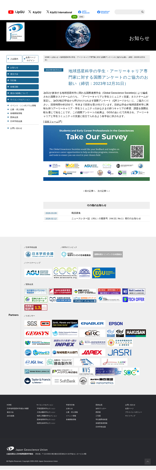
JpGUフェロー (101, 409)
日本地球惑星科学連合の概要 (18, 409)
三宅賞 (98, 416)
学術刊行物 (70, 405)
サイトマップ (130, 416)
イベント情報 (71, 416)
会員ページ (129, 409)
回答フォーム (53, 122)
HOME (47, 58)
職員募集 (76, 213)
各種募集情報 (16, 114)
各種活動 (14, 87)
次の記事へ (104, 191)
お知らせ (14, 68)
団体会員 (14, 118)
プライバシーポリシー (133, 412)
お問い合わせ (16, 129)
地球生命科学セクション (46, 423)
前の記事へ (89, 191)
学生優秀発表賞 (101, 420)
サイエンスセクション (20, 100)
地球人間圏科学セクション (47, 416)
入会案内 (14, 59)
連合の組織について (19, 93)
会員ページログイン (31, 59)
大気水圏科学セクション (46, 412)
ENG (81, 17)
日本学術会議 (16, 122)
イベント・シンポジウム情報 (23, 106)
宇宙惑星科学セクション (46, 409)
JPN (74, 17)
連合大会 (14, 74)
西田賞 (98, 412)
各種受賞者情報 (101, 423)
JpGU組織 (11, 416)
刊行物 (13, 81)
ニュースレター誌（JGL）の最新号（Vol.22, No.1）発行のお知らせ (108, 219)
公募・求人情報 (17, 110)
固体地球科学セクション (46, 420)
